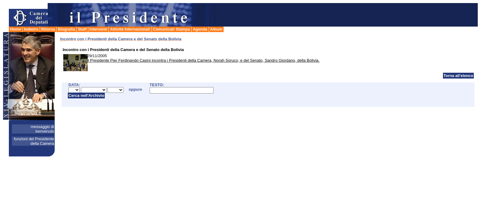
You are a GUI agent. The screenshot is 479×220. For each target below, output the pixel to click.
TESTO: (157, 84)
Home (15, 29)
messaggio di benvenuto (42, 129)
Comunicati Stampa (171, 29)
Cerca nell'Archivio (86, 95)
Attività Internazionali (130, 29)
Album (216, 29)
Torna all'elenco (459, 75)
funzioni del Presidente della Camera (34, 141)
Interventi (99, 29)
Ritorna (48, 29)
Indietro (31, 29)
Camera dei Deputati (29, 15)
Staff (82, 29)
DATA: (74, 84)
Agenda (200, 29)
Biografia (66, 29)
